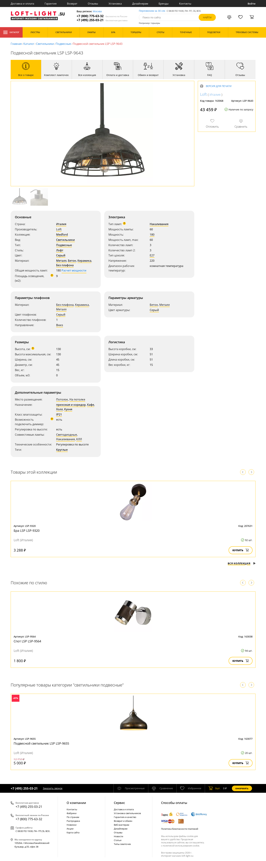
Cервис (119, 803)
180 (152, 234)
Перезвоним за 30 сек (152, 10)
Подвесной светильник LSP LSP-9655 (41, 743)
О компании (76, 803)
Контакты (185, 3)
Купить (240, 550)
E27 (152, 255)
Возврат (72, 3)
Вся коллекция (241, 563)
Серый (60, 255)
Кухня (68, 409)
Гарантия (50, 3)
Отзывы (93, 3)
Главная (16, 44)
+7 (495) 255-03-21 (102, 20)
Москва (97, 11)
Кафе (90, 405)
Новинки (71, 824)
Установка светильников (127, 813)
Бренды (164, 3)
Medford (62, 234)
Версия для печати (219, 86)
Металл (61, 261)
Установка (115, 3)
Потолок (62, 399)
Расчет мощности (74, 270)
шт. (214, 788)
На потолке (77, 399)
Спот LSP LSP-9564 (27, 641)
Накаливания (159, 224)
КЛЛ (79, 439)
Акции (70, 828)
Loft (59, 229)
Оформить (241, 788)
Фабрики (71, 813)
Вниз (59, 325)
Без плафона (65, 265)
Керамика (84, 261)
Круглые (62, 450)
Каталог (11, 32)
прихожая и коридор (71, 405)
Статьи (117, 840)
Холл (59, 409)
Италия (61, 224)
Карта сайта (73, 832)
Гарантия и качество (125, 817)
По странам (73, 817)
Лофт (59, 250)
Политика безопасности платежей (179, 828)
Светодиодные (66, 435)
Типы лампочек (122, 844)
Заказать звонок (52, 788)
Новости (118, 836)
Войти (252, 3)
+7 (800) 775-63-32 (102, 16)
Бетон (72, 261)
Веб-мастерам (121, 824)
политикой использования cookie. (181, 845)
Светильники (45, 44)
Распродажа (73, 820)
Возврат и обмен (123, 820)
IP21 (59, 414)
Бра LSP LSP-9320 (27, 530)
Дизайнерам (140, 3)
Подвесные (63, 44)
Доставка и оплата (22, 3)
